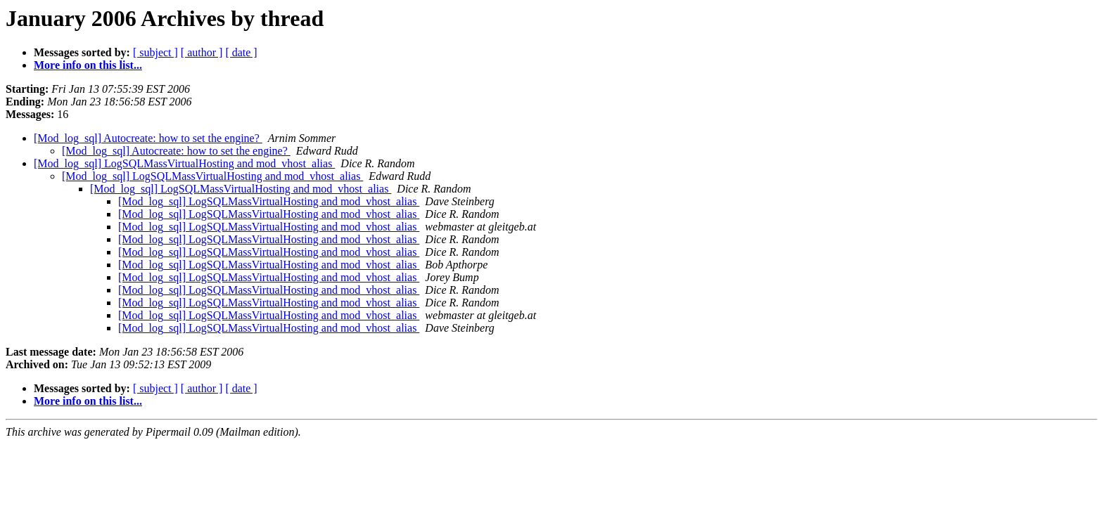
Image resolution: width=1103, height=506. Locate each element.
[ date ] (241, 52)
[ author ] (202, 52)
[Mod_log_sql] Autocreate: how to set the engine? (148, 138)
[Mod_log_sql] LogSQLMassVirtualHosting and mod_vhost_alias (184, 163)
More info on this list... (88, 65)
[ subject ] (155, 52)
